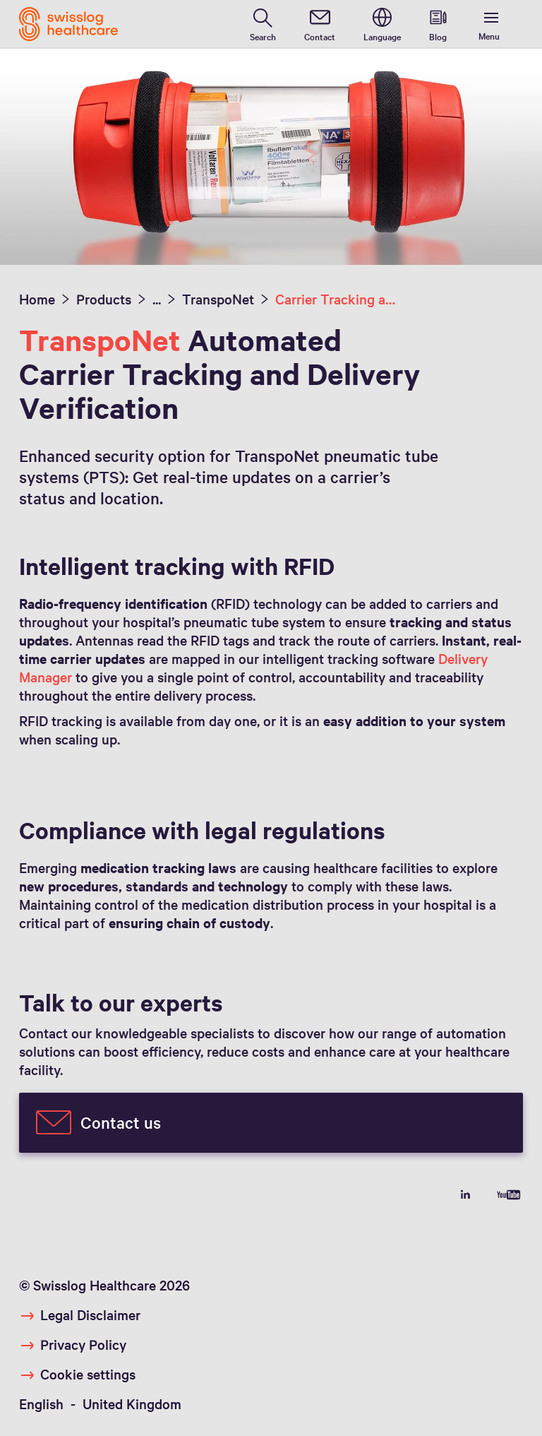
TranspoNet (218, 299)
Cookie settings (88, 1374)
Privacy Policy (83, 1344)
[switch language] (382, 24)
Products (103, 299)
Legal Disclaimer (90, 1314)
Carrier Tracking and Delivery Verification (336, 299)
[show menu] (492, 24)
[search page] (263, 24)
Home (37, 299)
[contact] (319, 24)
